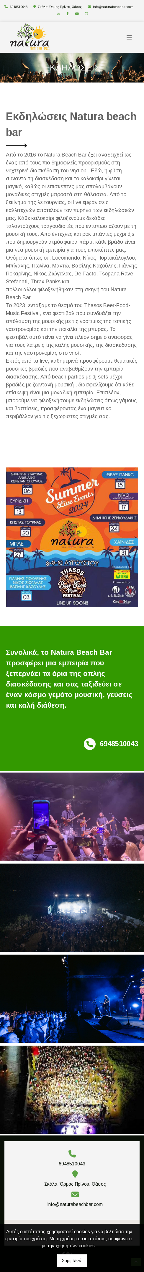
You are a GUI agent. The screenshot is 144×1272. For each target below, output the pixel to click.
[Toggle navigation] (129, 37)
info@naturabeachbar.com (113, 7)
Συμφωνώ (72, 1260)
